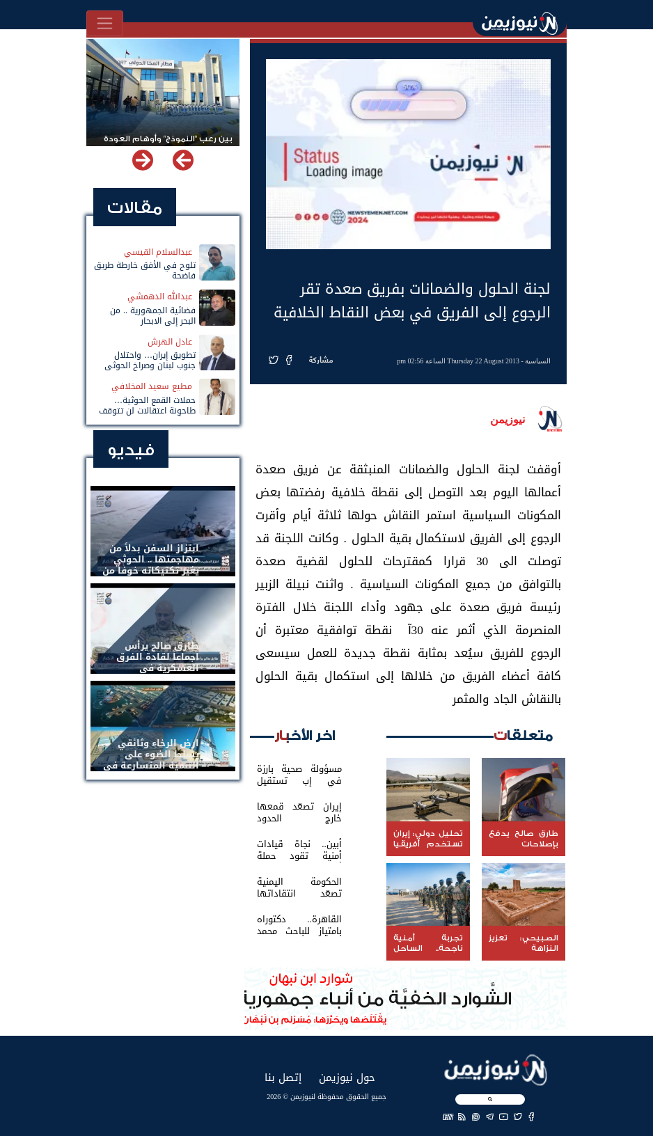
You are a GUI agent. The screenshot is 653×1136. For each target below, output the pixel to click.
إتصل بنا (283, 1077)
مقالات (134, 207)
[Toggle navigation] (104, 23)
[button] (142, 160)
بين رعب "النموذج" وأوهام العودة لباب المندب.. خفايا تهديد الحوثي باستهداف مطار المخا (167, 145)
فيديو (131, 450)
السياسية (538, 361)
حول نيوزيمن (347, 1077)
